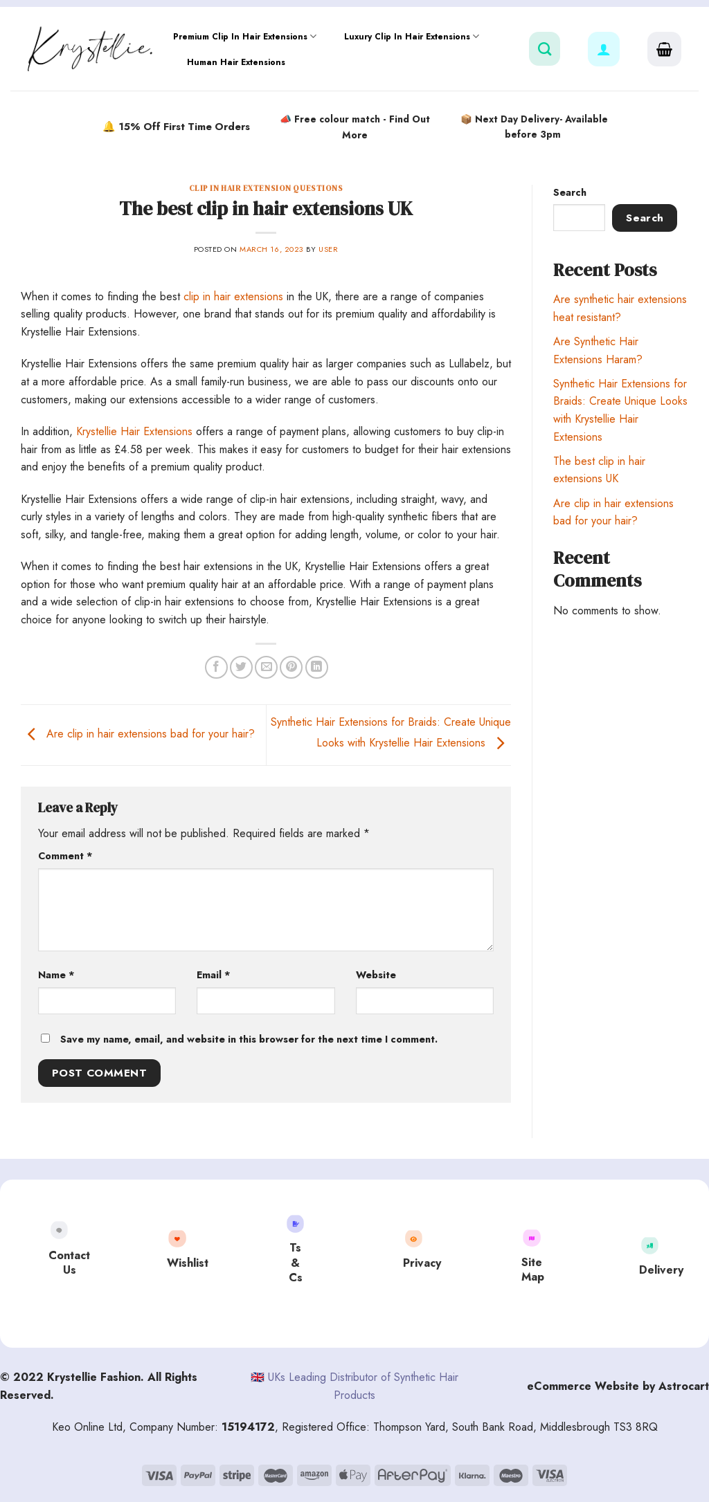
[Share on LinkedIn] (316, 667)
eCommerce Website (583, 1386)
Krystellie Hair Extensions (134, 431)
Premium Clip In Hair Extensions (244, 36)
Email (214, 975)
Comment (65, 856)
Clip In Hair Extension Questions (266, 188)
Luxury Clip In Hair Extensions (411, 36)
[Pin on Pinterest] (291, 667)
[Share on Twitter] (241, 667)
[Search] (544, 49)
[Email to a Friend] (266, 667)
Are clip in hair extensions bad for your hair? (138, 734)
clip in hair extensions (233, 296)
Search (569, 192)
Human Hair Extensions (236, 62)
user (328, 249)
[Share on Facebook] (216, 667)
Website (376, 975)
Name (56, 975)
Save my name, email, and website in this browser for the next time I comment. (249, 1039)
